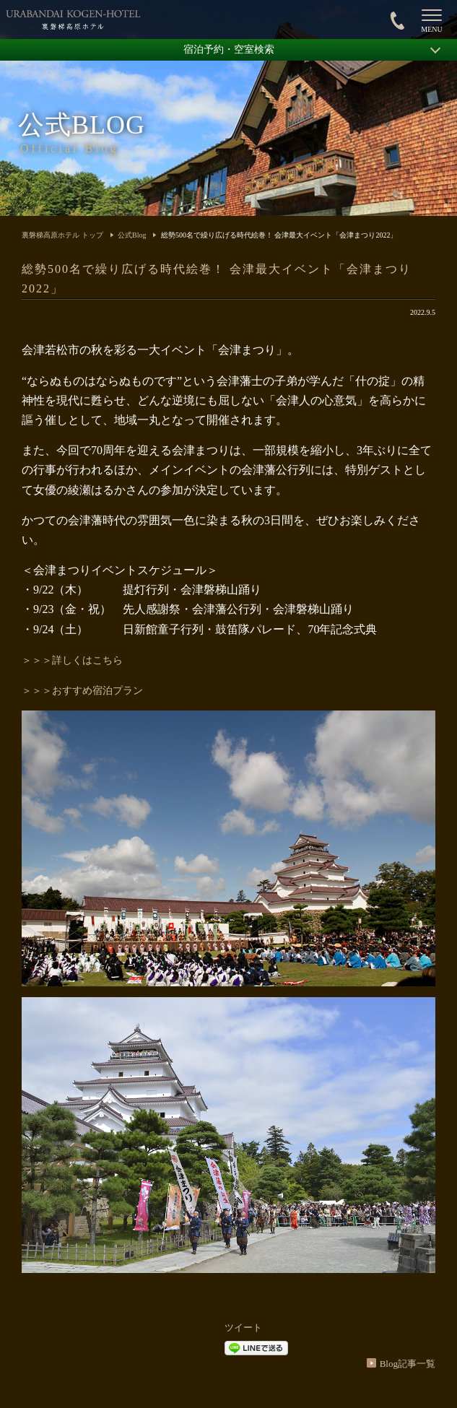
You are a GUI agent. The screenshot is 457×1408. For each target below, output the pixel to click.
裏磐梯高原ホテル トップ (62, 235)
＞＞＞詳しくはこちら (72, 660)
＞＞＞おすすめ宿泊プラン (82, 690)
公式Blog (132, 235)
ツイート (243, 1327)
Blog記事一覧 (407, 1363)
